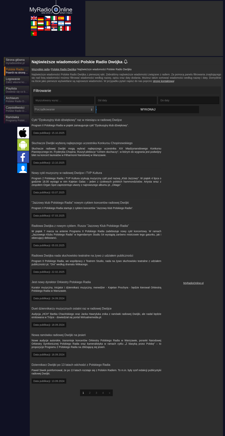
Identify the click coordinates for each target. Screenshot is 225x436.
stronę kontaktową (163, 81)
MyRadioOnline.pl (193, 283)
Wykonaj (126, 109)
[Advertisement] (154, 28)
